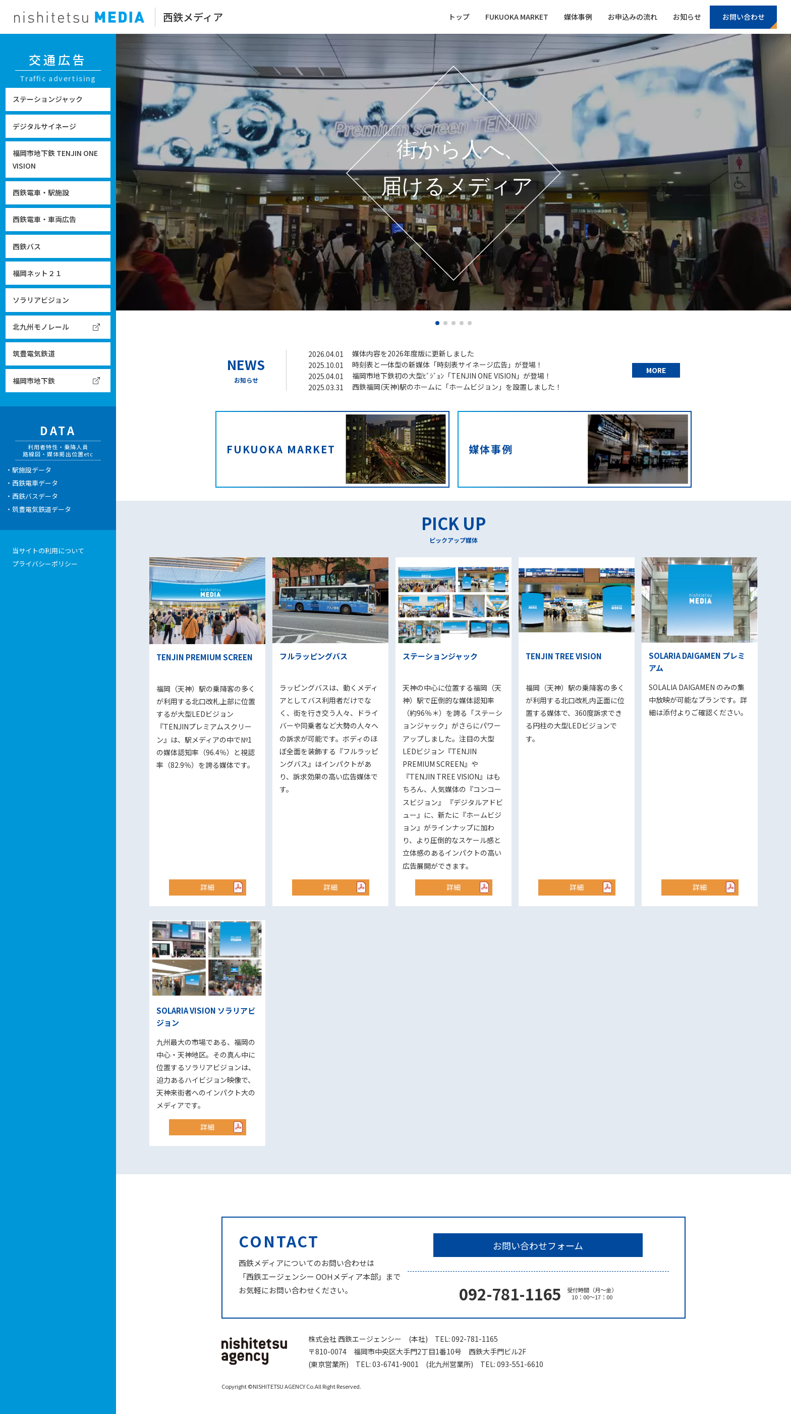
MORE (656, 370)
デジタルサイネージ (44, 126)
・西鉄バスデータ (32, 496)
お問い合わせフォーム (538, 1245)
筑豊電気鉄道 (34, 353)
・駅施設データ (28, 470)
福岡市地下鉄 (34, 381)
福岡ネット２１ (37, 273)
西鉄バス (27, 246)
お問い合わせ (743, 17)
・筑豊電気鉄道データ (38, 509)
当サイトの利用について (48, 550)
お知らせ (687, 17)
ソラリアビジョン (41, 300)
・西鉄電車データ (32, 483)
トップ (459, 17)
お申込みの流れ (632, 17)
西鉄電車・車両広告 (44, 219)
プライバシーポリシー (45, 563)
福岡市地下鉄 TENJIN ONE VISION (55, 159)
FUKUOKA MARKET (516, 17)
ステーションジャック (48, 99)
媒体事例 (578, 17)
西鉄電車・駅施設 (41, 192)
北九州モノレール (41, 327)
